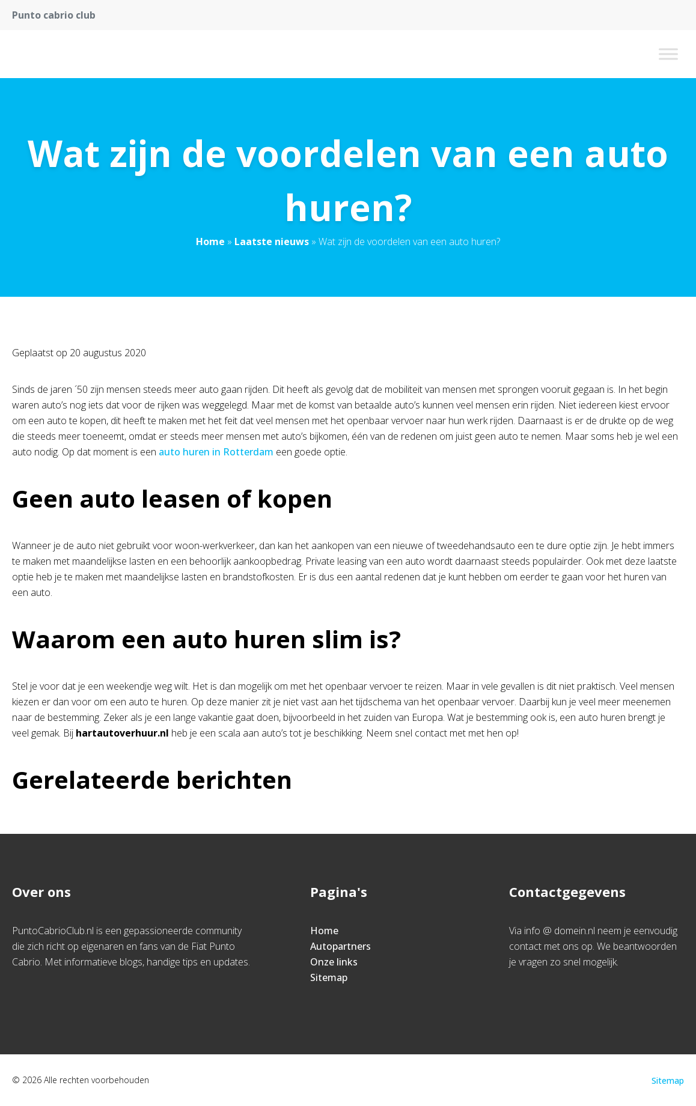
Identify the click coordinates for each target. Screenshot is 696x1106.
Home (210, 241)
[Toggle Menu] (668, 53)
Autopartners (340, 946)
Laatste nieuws (271, 241)
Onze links (334, 961)
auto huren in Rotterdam (216, 451)
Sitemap (328, 977)
